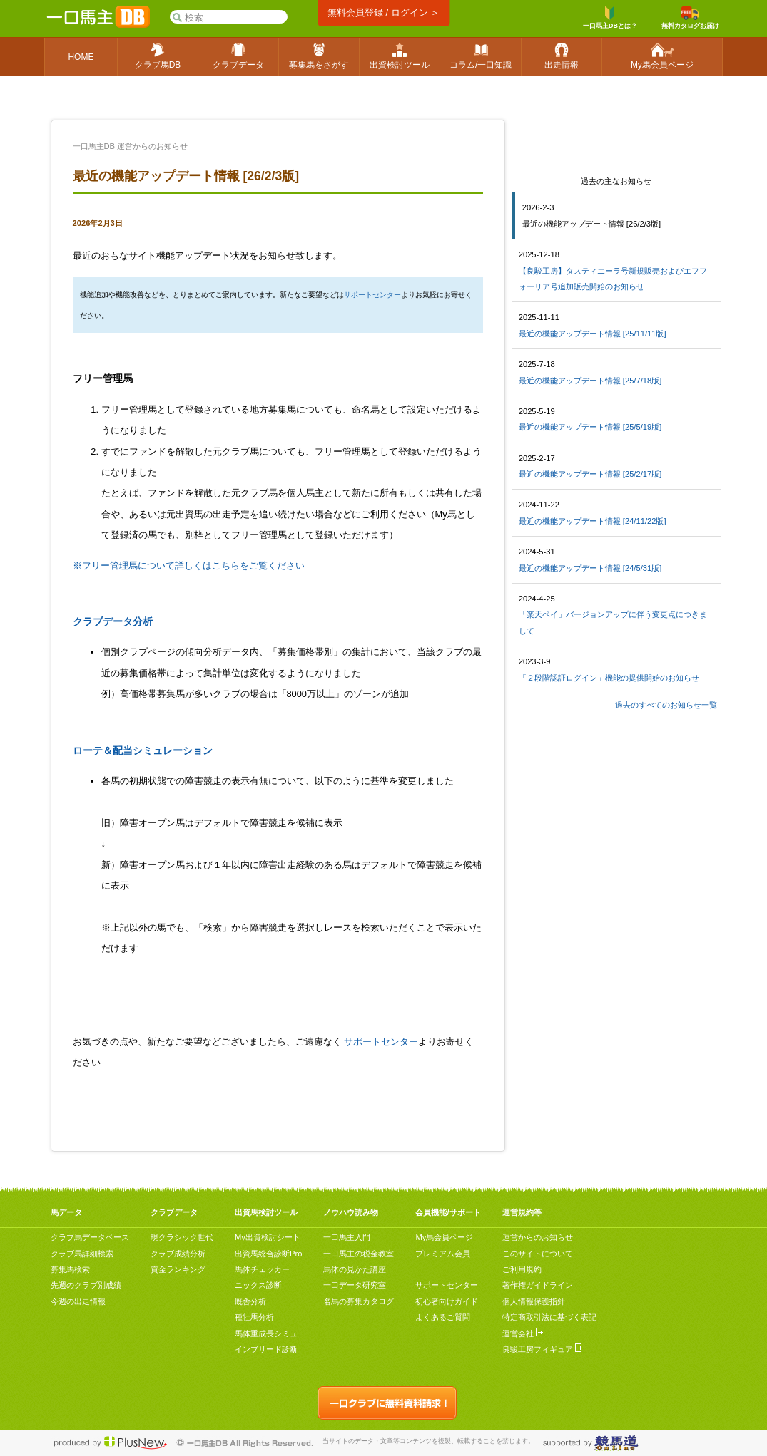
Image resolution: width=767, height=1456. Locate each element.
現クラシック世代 (182, 1237)
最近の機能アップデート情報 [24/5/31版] (590, 568)
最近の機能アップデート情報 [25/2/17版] (590, 474)
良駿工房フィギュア (542, 1349)
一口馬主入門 (346, 1237)
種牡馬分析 (254, 1317)
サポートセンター (372, 295)
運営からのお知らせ (537, 1237)
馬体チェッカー (262, 1269)
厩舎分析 (250, 1301)
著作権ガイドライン (537, 1285)
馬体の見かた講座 (354, 1269)
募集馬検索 (70, 1269)
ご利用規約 (522, 1269)
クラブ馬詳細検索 (82, 1253)
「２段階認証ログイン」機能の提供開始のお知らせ (609, 677)
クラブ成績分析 (178, 1253)
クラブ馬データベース (90, 1237)
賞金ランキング (178, 1269)
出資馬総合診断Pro (268, 1253)
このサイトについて (537, 1253)
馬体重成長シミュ (266, 1333)
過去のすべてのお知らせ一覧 (666, 705)
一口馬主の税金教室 (358, 1253)
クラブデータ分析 (113, 621)
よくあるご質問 (442, 1317)
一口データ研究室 (354, 1285)
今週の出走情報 (78, 1301)
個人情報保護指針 (533, 1301)
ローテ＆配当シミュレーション (143, 750)
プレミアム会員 (442, 1253)
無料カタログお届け (690, 17)
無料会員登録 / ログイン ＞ (383, 12)
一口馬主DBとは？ (610, 17)
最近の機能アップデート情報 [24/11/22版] (592, 521)
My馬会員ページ (444, 1237)
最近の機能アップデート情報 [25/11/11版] (592, 333)
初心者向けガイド (446, 1301)
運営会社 (522, 1333)
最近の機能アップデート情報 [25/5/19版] (590, 427)
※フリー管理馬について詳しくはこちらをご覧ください (189, 565)
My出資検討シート (267, 1237)
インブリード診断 (266, 1349)
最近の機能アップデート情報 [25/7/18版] (590, 380)
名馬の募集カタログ (358, 1301)
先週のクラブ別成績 (86, 1285)
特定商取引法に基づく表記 (549, 1317)
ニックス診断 (258, 1285)
